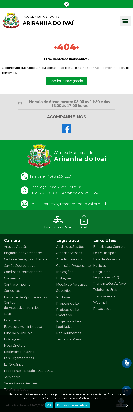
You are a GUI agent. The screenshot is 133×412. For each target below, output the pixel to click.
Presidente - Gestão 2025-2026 (28, 371)
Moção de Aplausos (71, 284)
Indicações (12, 339)
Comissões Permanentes (23, 272)
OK (49, 405)
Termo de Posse (68, 339)
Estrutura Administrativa (23, 327)
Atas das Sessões (69, 253)
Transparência (104, 296)
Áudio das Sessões (70, 247)
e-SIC (8, 314)
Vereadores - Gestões (20, 383)
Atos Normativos (69, 259)
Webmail (100, 302)
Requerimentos (68, 333)
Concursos (12, 291)
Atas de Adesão (16, 247)
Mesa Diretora (15, 345)
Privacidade (102, 309)
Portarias (63, 297)
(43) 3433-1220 (58, 176)
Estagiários (12, 320)
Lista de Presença (107, 259)
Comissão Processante (73, 266)
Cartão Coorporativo (19, 266)
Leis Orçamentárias (19, 358)
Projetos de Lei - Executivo (68, 312)
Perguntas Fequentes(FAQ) (106, 274)
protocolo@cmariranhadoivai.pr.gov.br (75, 204)
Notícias (99, 266)
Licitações (63, 278)
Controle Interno (17, 284)
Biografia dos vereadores (23, 253)
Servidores (12, 377)
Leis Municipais (104, 253)
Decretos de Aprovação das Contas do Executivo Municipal (25, 302)
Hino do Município (18, 333)
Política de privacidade (72, 405)
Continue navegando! (67, 81)
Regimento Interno (19, 352)
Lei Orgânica (13, 364)
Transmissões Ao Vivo (109, 283)
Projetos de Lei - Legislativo (68, 323)
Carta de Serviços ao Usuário (26, 259)
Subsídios (63, 291)
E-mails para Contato (109, 247)
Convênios (12, 278)
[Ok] (127, 406)
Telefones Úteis (105, 290)
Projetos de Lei (67, 303)
